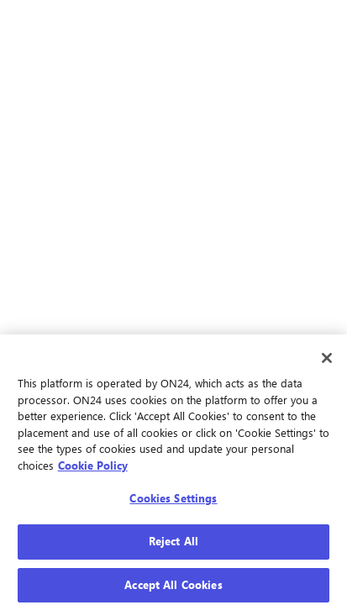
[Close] (326, 362)
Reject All (173, 544)
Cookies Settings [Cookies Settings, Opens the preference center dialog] (173, 502)
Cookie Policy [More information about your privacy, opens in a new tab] (93, 468)
